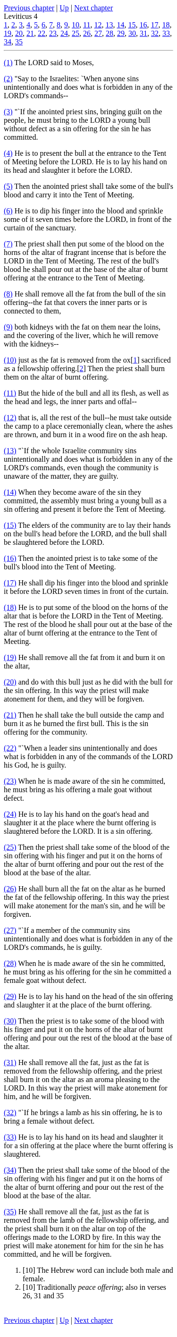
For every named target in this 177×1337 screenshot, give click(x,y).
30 (132, 33)
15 (131, 25)
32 (155, 33)
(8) (8, 294)
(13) (10, 451)
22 (41, 33)
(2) (8, 79)
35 (19, 42)
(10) (10, 360)
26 (87, 33)
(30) (10, 1021)
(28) (10, 963)
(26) (10, 889)
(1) (8, 63)
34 (7, 42)
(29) (10, 996)
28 (109, 33)
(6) (8, 211)
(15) (10, 525)
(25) (10, 847)
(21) (10, 715)
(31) (10, 1062)
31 (143, 33)
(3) (8, 112)
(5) (8, 186)
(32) (10, 1113)
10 (75, 25)
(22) (10, 748)
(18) (10, 607)
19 (7, 33)
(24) (10, 814)
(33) (10, 1137)
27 (98, 33)
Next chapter (93, 8)
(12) (10, 418)
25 (75, 33)
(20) (10, 682)
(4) (8, 153)
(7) (8, 244)
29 (121, 33)
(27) (10, 930)
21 (30, 33)
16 (143, 25)
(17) (10, 583)
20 (19, 33)
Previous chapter (29, 8)
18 (165, 25)
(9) (8, 327)
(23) (10, 781)
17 (154, 25)
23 (53, 33)
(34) (10, 1170)
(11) (10, 393)
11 (86, 25)
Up (64, 8)
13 (109, 25)
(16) (10, 558)
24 (64, 33)
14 (120, 25)
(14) (10, 492)
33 (166, 33)
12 (97, 25)
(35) (10, 1212)
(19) (10, 657)
